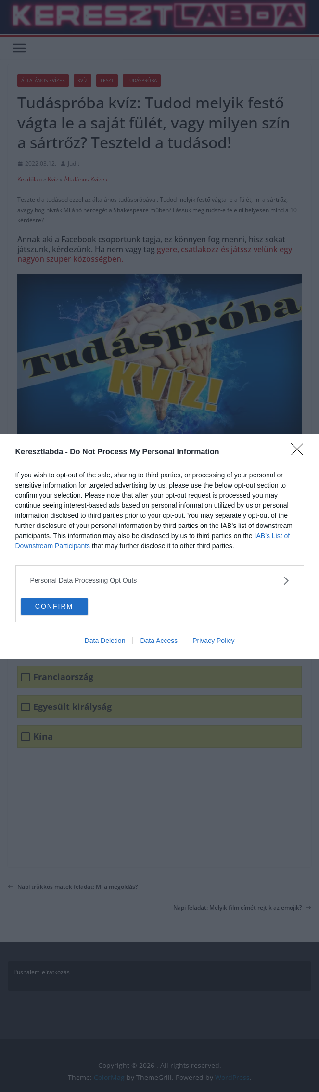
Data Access (159, 640)
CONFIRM (54, 606)
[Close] (300, 452)
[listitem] (159, 581)
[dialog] (159, 546)
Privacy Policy (213, 640)
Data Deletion (105, 640)
